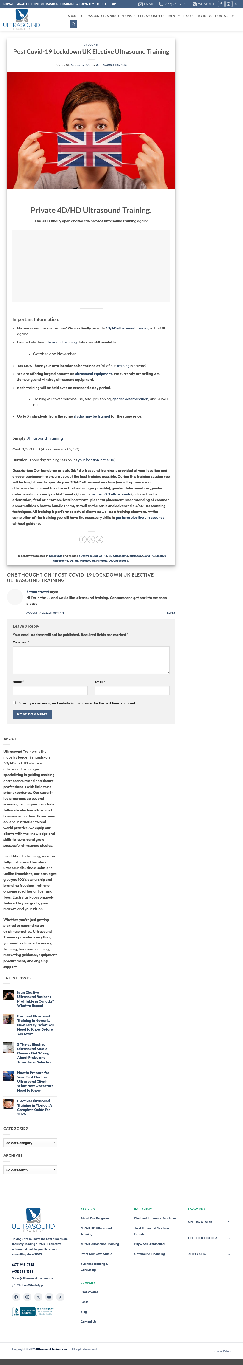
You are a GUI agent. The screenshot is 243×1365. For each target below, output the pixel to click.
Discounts (91, 44)
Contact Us (225, 16)
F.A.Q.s (188, 16)
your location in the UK (96, 460)
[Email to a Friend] (99, 539)
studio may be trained (92, 416)
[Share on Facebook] (83, 539)
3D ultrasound (88, 555)
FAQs (84, 1302)
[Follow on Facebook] (221, 4)
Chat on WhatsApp (27, 1285)
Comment (21, 642)
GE (72, 560)
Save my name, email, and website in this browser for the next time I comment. (77, 703)
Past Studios (89, 1292)
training (123, 365)
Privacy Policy (221, 1351)
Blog (84, 1312)
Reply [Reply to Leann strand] (171, 612)
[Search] (73, 24)
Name (18, 682)
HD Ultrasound (85, 560)
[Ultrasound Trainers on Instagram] (27, 1297)
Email (100, 682)
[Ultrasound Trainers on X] (38, 1297)
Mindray (101, 560)
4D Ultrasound (118, 555)
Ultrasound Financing (149, 1254)
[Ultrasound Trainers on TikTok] (60, 1297)
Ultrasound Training (44, 438)
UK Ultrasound (118, 560)
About (73, 16)
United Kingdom (209, 1238)
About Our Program (95, 1218)
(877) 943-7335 (23, 1265)
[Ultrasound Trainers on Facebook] (16, 1297)
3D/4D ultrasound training (127, 328)
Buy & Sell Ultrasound (149, 1244)
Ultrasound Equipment (159, 16)
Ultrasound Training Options (108, 16)
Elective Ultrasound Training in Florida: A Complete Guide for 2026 (34, 1107)
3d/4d (103, 555)
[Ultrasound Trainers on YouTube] (49, 1297)
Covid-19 (148, 555)
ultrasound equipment (93, 373)
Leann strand (37, 591)
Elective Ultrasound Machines (155, 1218)
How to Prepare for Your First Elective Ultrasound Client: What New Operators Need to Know (35, 1082)
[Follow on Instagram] (228, 4)
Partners (204, 16)
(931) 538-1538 (22, 1271)
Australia (209, 1254)
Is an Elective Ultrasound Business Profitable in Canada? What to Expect (35, 999)
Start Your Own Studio (96, 1254)
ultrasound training (61, 342)
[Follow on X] (235, 4)
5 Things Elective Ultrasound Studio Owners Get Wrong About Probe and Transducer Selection (35, 1053)
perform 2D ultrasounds (110, 494)
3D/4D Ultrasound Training (100, 1244)
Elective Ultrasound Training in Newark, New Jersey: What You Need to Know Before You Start (35, 1025)
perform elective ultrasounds (140, 517)
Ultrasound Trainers (111, 65)
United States (209, 1222)
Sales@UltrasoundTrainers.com (33, 1278)
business (135, 555)
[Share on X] (91, 539)
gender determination (130, 399)
